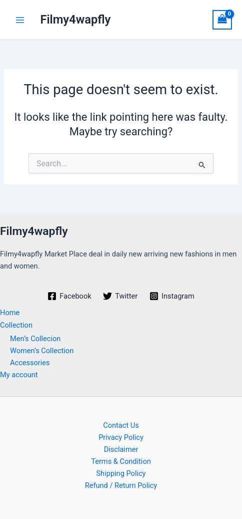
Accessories (30, 362)
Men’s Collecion (35, 338)
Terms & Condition (121, 461)
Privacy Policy (121, 437)
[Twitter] (120, 296)
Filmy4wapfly (75, 20)
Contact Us (121, 425)
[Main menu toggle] (20, 20)
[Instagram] (171, 296)
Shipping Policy (121, 473)
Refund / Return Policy (121, 485)
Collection (16, 325)
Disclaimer (121, 449)
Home (10, 312)
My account (19, 374)
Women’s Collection (42, 350)
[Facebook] (69, 296)
